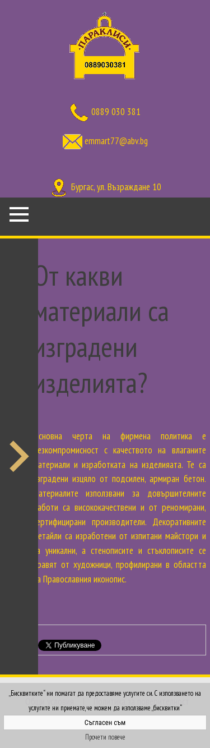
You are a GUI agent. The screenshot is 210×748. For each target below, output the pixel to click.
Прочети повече (105, 737)
